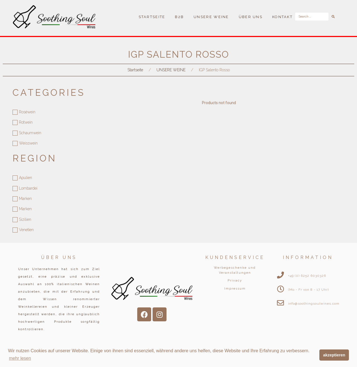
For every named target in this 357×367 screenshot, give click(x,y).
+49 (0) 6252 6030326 (307, 276)
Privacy (235, 280)
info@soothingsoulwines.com (313, 303)
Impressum (235, 288)
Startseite (135, 70)
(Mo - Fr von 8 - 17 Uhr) (308, 290)
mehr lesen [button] (20, 358)
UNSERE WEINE (170, 70)
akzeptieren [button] (334, 355)
